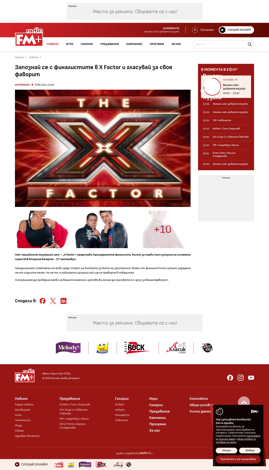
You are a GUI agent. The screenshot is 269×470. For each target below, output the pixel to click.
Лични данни (200, 411)
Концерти (122, 415)
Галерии (122, 398)
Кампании (157, 418)
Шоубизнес (22, 84)
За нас (154, 430)
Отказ (249, 450)
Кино (18, 415)
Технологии (23, 420)
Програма (203, 30)
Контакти (199, 398)
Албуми (120, 410)
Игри (153, 398)
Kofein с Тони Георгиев (75, 404)
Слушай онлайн (235, 30)
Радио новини (24, 404)
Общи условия (202, 405)
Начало (19, 57)
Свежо (19, 431)
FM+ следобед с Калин (74, 419)
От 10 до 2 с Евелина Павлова (73, 411)
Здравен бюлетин (27, 436)
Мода (18, 425)
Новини (33, 57)
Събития (121, 420)
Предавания (70, 398)
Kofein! (119, 404)
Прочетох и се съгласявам (238, 459)
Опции (226, 450)
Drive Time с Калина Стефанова (72, 426)
